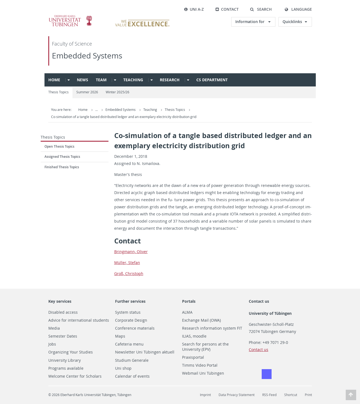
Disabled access (63, 312)
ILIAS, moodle (194, 336)
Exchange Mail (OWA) (201, 320)
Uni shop (123, 368)
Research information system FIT (212, 328)
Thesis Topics (58, 92)
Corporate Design (131, 320)
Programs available (65, 368)
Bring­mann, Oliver (131, 251)
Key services (59, 301)
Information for (250, 21)
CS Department (212, 79)
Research (170, 79)
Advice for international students (78, 320)
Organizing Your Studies (70, 352)
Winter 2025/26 (117, 92)
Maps (120, 336)
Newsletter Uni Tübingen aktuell (144, 352)
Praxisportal (193, 357)
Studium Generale (132, 360)
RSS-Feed (269, 394)
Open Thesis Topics (59, 146)
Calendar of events (132, 376)
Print (308, 394)
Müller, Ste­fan (127, 262)
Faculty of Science (72, 44)
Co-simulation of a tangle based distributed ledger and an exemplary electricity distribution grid (123, 116)
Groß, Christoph (128, 273)
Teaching (133, 79)
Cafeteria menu (129, 344)
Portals (189, 301)
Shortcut (290, 394)
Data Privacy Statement (237, 394)
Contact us (259, 301)
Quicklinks (292, 21)
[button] (261, 9)
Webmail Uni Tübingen (203, 373)
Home (54, 79)
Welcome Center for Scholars (75, 376)
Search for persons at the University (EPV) (205, 347)
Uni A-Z (194, 9)
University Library (64, 360)
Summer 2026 (87, 92)
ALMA (187, 312)
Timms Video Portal (199, 365)
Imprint (205, 394)
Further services (130, 301)
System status (128, 312)
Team (101, 79)
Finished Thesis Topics (61, 167)
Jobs (52, 344)
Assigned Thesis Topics (62, 156)
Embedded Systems (87, 55)
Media (54, 328)
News (82, 79)
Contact (227, 9)
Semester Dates (62, 336)
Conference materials (135, 328)
